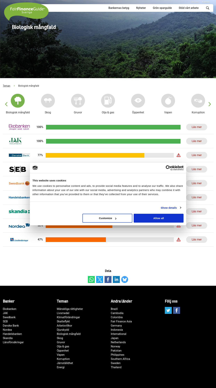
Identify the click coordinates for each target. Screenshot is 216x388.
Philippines (117, 354)
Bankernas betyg (119, 8)
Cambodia (117, 313)
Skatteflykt (63, 321)
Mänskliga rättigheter (70, 309)
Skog (60, 338)
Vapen (61, 354)
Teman (6, 85)
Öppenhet (63, 350)
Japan (114, 338)
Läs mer (197, 127)
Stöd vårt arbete (189, 8)
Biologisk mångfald (69, 334)
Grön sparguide (162, 8)
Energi (61, 367)
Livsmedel (63, 313)
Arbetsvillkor (64, 325)
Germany (116, 325)
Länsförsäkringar (13, 342)
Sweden (116, 363)
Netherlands (118, 342)
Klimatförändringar (68, 317)
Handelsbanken (12, 334)
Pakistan (116, 350)
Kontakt (206, 2)
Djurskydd (63, 329)
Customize (107, 218)
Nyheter (141, 8)
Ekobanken (9, 309)
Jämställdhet (65, 363)
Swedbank (9, 317)
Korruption (63, 359)
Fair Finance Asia (121, 321)
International (118, 334)
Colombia (117, 317)
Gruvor (61, 342)
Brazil (114, 309)
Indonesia (117, 329)
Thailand (116, 367)
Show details (169, 207)
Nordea (7, 329)
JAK (5, 313)
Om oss (194, 2)
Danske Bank (11, 325)
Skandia (8, 338)
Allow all (158, 218)
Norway (115, 346)
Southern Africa (120, 359)
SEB (5, 321)
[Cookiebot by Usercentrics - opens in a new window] (168, 167)
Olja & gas (63, 346)
